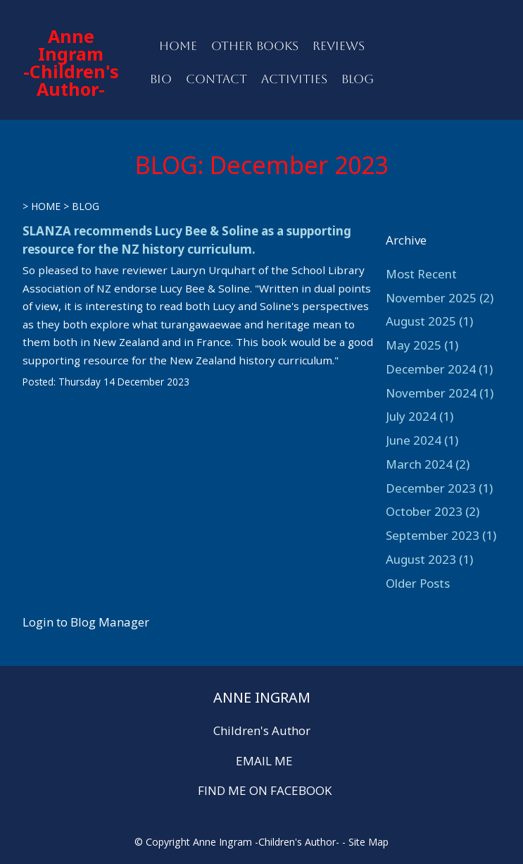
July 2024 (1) (419, 416)
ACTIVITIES (294, 79)
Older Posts (418, 583)
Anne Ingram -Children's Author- (71, 62)
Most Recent (421, 274)
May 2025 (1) (422, 345)
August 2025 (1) (429, 321)
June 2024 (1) (422, 440)
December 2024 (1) (439, 369)
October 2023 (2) (432, 511)
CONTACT (216, 79)
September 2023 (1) (441, 535)
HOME (178, 46)
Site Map (368, 841)
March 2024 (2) (428, 464)
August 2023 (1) (429, 559)
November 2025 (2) (439, 298)
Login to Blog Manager (86, 622)
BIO (161, 79)
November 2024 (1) (439, 393)
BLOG (357, 79)
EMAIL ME (264, 761)
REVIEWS (339, 46)
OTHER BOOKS (254, 46)
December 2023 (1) (439, 488)
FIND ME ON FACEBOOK (265, 790)
